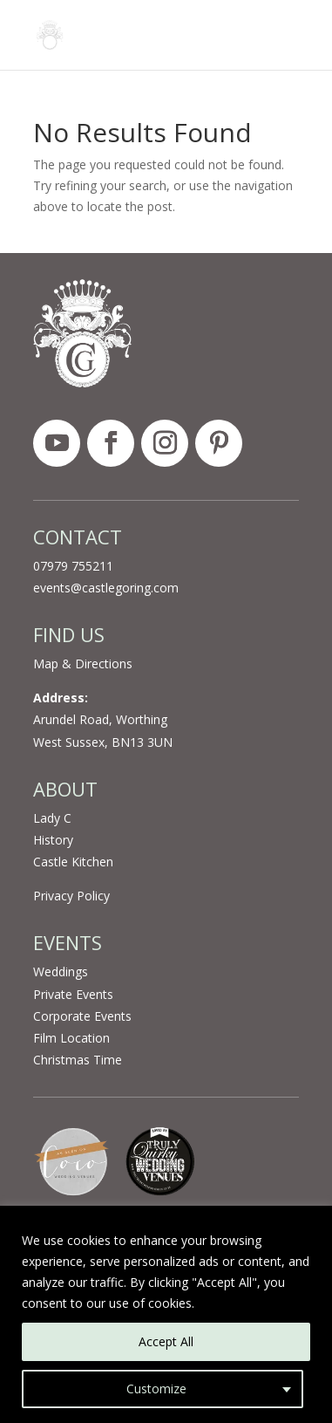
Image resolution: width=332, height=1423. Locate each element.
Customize (156, 1388)
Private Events (73, 994)
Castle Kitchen (73, 861)
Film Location (71, 1038)
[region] (166, 1314)
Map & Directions (82, 663)
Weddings (60, 971)
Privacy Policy (71, 895)
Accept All (166, 1341)
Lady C (52, 818)
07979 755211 (73, 566)
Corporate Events (82, 1016)
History (53, 839)
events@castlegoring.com (106, 587)
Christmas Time (77, 1059)
